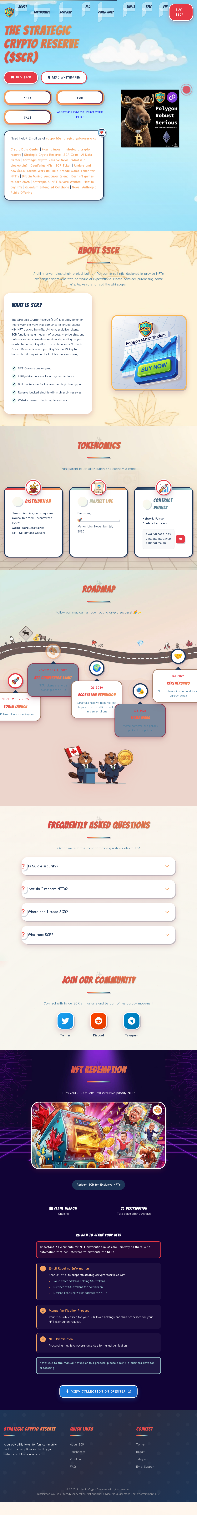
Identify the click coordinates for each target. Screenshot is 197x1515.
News (75, 187)
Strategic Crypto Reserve (42, 155)
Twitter (140, 1457)
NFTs (149, 6)
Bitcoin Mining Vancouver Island (45, 176)
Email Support (145, 1479)
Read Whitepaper (64, 77)
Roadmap (65, 12)
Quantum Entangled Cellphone (47, 187)
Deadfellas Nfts (41, 165)
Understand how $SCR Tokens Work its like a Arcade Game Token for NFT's (53, 171)
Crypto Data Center (25, 149)
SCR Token (63, 165)
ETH (165, 6)
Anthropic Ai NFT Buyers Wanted (57, 182)
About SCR (77, 1457)
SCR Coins (70, 155)
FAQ (87, 6)
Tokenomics (42, 12)
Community (106, 12)
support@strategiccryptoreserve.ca (71, 138)
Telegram (142, 1472)
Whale (131, 6)
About (22, 6)
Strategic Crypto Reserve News (45, 160)
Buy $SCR (179, 12)
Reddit (140, 1464)
